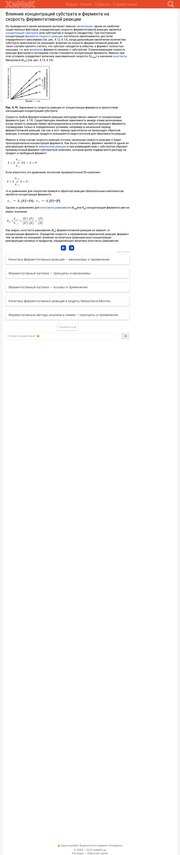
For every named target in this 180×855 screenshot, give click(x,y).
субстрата (31, 33)
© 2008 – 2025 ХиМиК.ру (90, 850)
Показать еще (67, 327)
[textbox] (62, 336)
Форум (71, 4)
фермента (31, 36)
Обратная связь (97, 853)
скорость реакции (51, 36)
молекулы (36, 49)
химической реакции (52, 146)
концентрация (15, 33)
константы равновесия (55, 207)
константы (120, 56)
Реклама (77, 853)
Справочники (125, 4)
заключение (84, 26)
